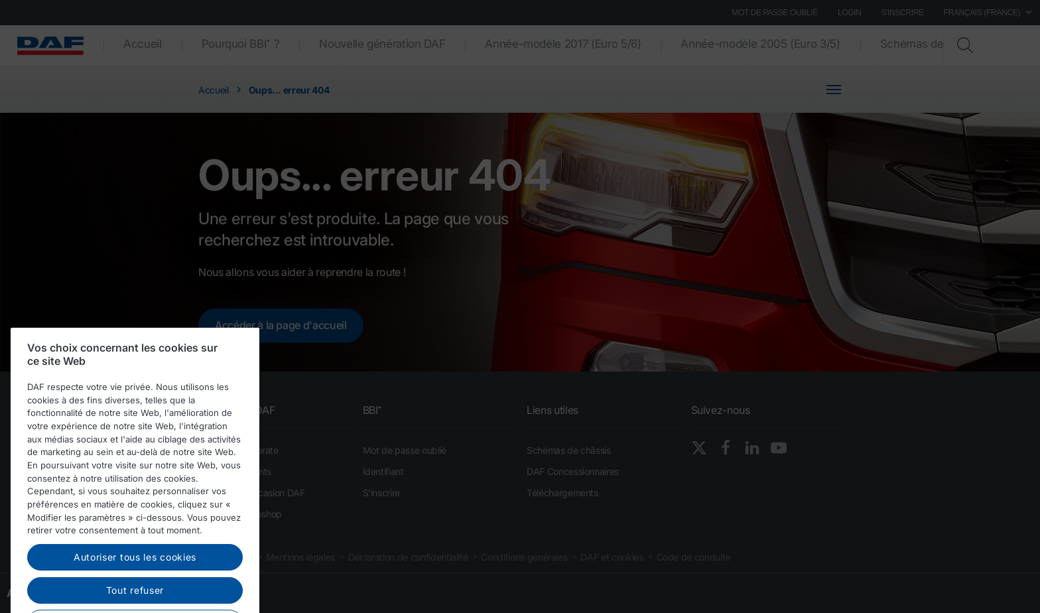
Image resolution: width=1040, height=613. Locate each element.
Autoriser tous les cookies (135, 578)
